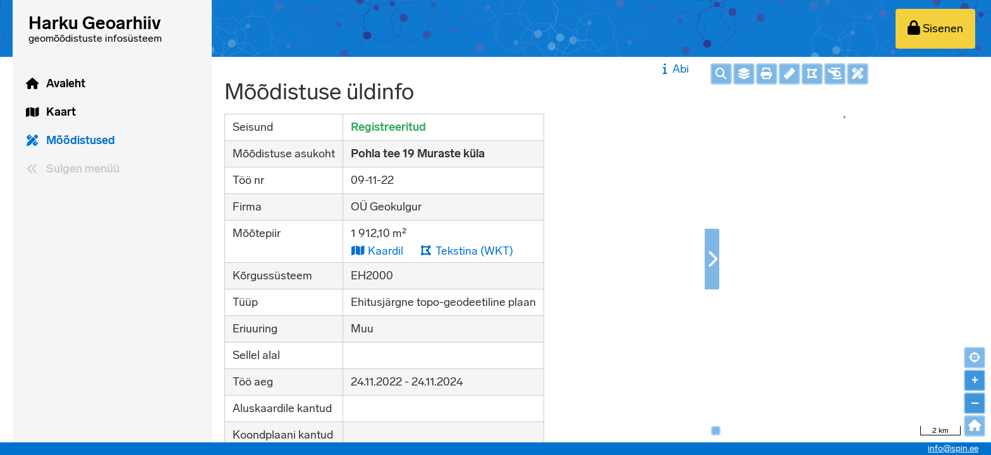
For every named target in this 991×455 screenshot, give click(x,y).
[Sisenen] (935, 29)
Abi (674, 69)
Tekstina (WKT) (466, 250)
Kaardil (377, 250)
